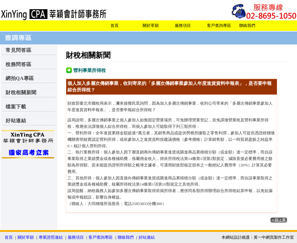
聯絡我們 (247, 25)
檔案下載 (16, 106)
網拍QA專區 (20, 78)
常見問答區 (18, 50)
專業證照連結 (51, 237)
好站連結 (16, 120)
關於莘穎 (151, 25)
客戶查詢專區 (219, 25)
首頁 (114, 25)
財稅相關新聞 (21, 92)
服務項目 (183, 25)
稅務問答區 (18, 64)
